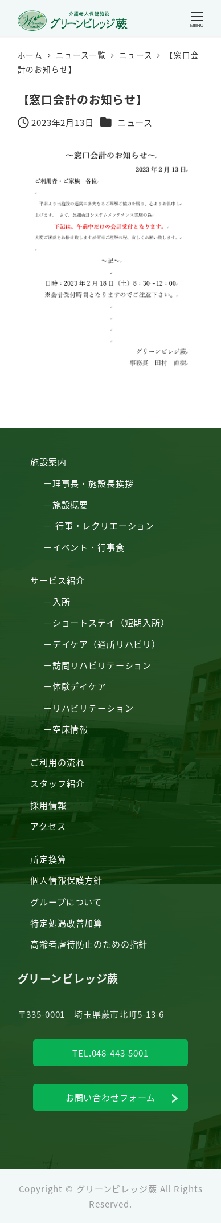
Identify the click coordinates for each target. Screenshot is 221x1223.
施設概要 (70, 504)
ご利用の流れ (57, 761)
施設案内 (48, 461)
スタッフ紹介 (57, 783)
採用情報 (48, 804)
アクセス (48, 825)
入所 (61, 601)
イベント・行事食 (88, 547)
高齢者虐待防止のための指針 (89, 943)
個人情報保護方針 (66, 879)
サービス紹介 (57, 580)
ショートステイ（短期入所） (111, 622)
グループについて (66, 901)
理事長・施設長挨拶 (93, 483)
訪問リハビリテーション (102, 665)
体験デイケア (79, 686)
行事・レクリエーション (104, 525)
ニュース (135, 122)
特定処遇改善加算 (66, 922)
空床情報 (70, 728)
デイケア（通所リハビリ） (106, 643)
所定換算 (48, 858)
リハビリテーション (93, 707)
